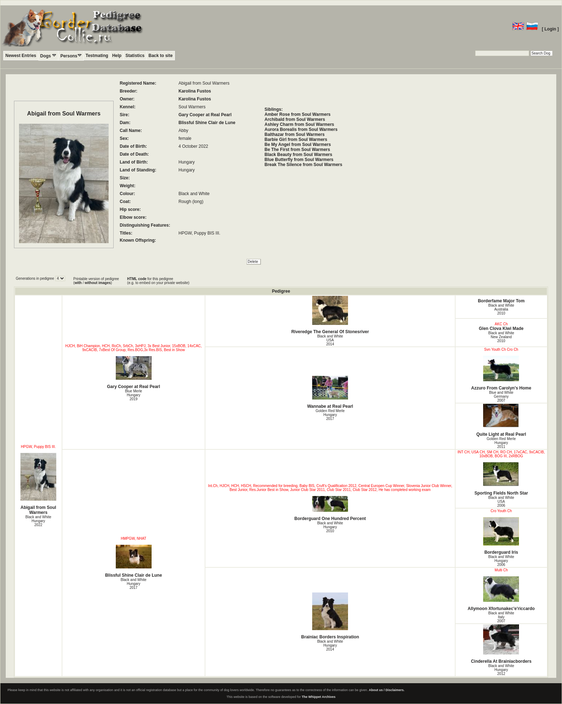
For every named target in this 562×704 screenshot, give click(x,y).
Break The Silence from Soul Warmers (303, 164)
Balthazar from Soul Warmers (295, 134)
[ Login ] (550, 29)
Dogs (48, 55)
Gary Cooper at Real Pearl (205, 114)
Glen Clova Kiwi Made (501, 328)
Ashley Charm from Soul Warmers (299, 124)
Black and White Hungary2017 (133, 584)
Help (117, 55)
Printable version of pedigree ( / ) (96, 281)
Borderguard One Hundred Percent (330, 508)
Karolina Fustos (194, 91)
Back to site (160, 55)
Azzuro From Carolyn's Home (501, 373)
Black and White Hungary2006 (501, 561)
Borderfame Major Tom (501, 300)
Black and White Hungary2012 (501, 670)
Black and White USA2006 (501, 501)
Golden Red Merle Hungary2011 (501, 443)
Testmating (97, 55)
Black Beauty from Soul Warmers (298, 154)
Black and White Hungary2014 (330, 645)
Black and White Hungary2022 (38, 521)
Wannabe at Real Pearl (330, 392)
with (78, 283)
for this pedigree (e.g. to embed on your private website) (158, 281)
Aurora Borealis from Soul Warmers (301, 129)
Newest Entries (20, 55)
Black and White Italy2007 (501, 617)
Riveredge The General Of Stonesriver (330, 315)
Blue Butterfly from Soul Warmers (299, 159)
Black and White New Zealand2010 (501, 337)
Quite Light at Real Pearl (501, 420)
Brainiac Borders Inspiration (330, 615)
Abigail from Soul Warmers (38, 484)
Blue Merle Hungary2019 (133, 395)
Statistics (134, 55)
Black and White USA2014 (330, 340)
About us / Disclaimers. (387, 690)
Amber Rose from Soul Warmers (297, 114)
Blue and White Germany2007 (501, 396)
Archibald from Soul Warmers (295, 119)
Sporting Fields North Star (501, 479)
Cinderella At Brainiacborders (501, 644)
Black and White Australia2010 (501, 309)
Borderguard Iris (501, 536)
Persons (70, 55)
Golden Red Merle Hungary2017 (329, 415)
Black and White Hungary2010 (330, 527)
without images (98, 283)
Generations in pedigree (35, 278)
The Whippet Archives (318, 697)
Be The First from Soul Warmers (297, 149)
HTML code (137, 279)
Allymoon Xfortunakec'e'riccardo (501, 593)
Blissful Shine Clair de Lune (206, 122)
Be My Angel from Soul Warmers (298, 144)
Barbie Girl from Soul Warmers (296, 139)
